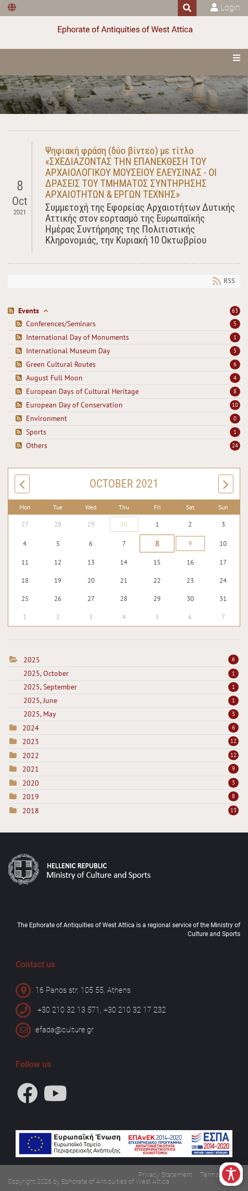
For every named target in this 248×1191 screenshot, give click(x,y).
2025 (31, 659)
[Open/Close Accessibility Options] (231, 1174)
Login (230, 7)
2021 (30, 769)
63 (235, 310)
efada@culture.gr (64, 1029)
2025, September (131, 686)
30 (123, 524)
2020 (30, 783)
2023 (30, 741)
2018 (30, 810)
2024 (30, 728)
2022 (30, 755)
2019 (30, 796)
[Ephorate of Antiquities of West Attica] (124, 30)
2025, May (131, 714)
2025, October (131, 673)
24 (235, 445)
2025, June (131, 700)
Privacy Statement (165, 1174)
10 (235, 404)
